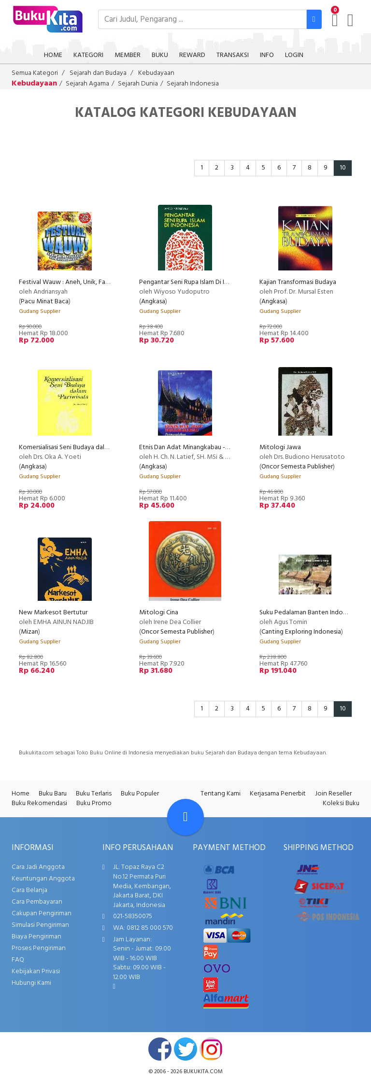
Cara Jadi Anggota (38, 867)
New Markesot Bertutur (53, 612)
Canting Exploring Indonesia (301, 632)
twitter (185, 1049)
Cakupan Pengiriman (41, 913)
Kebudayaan (156, 73)
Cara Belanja (29, 890)
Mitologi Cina (158, 612)
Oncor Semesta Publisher (297, 466)
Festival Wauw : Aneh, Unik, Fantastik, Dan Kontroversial (99, 282)
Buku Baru (53, 793)
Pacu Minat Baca (45, 301)
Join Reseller (333, 793)
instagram (211, 1049)
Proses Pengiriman (39, 948)
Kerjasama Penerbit (278, 793)
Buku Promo (94, 803)
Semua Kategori (35, 73)
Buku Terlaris (94, 793)
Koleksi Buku (341, 803)
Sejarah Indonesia (193, 83)
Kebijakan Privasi (36, 971)
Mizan (29, 632)
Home (20, 793)
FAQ (18, 959)
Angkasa (153, 301)
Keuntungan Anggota (43, 878)
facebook (160, 1049)
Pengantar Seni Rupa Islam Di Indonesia (194, 282)
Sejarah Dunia (138, 83)
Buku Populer (140, 793)
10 (343, 167)
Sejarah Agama (87, 83)
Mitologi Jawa (280, 447)
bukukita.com (203, 1071)
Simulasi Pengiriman (40, 925)
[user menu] (350, 20)
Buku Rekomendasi (39, 803)
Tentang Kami (220, 793)
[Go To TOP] (185, 817)
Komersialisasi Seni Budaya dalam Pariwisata (81, 447)
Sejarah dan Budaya (98, 73)
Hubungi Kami (31, 983)
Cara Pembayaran (37, 902)
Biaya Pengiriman (36, 936)
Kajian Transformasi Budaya (297, 282)
